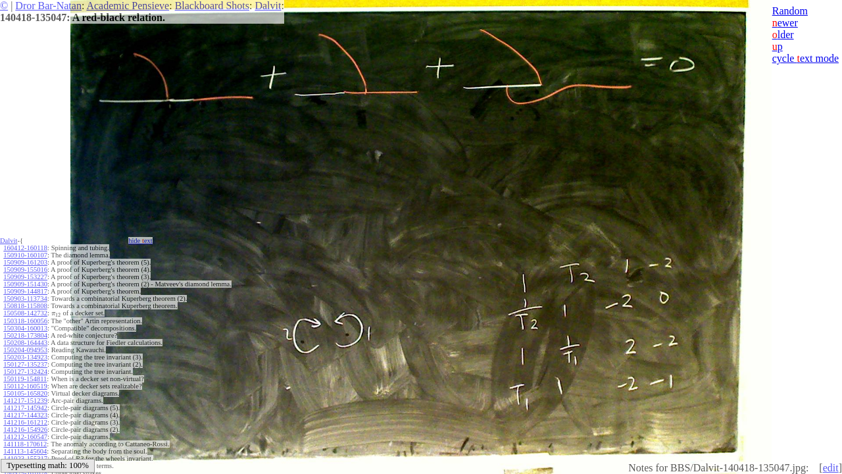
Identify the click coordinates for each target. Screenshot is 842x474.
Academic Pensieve (127, 5)
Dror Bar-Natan (48, 5)
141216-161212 (25, 422)
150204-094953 (25, 350)
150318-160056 (25, 321)
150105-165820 (25, 393)
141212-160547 (25, 436)
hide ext (140, 240)
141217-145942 (25, 407)
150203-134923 (25, 357)
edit (831, 467)
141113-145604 (25, 451)
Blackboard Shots (212, 5)
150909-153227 (25, 276)
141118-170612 (25, 444)
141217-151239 (25, 400)
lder (783, 34)
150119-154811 (25, 378)
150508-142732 (25, 313)
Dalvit (268, 5)
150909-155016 (25, 269)
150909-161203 (25, 262)
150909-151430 (25, 284)
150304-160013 (25, 328)
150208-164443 (25, 342)
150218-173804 (25, 335)
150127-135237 (25, 364)
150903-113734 (25, 298)
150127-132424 (25, 371)
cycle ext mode (805, 58)
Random (790, 10)
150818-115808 (25, 305)
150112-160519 (25, 386)
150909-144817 (25, 291)
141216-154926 (25, 429)
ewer (785, 22)
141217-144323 (25, 415)
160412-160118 (25, 247)
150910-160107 (25, 255)
